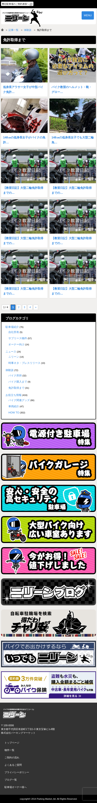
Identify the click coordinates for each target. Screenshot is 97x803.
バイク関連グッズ (19, 400)
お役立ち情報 (14, 395)
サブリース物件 (17, 338)
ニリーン (13, 356)
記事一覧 (13, 30)
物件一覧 (9, 750)
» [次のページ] (36, 307)
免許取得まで (16, 387)
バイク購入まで (17, 381)
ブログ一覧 (11, 779)
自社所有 (13, 332)
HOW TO (13, 412)
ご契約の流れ (12, 757)
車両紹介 (13, 406)
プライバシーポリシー (17, 772)
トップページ (12, 742)
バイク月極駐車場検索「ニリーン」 (18, 713)
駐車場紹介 (12, 326)
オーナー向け (16, 344)
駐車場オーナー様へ (16, 787)
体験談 (27, 30)
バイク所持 (15, 375)
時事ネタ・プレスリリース (24, 362)
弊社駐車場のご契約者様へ (15, 4)
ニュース (11, 351)
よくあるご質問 (13, 765)
